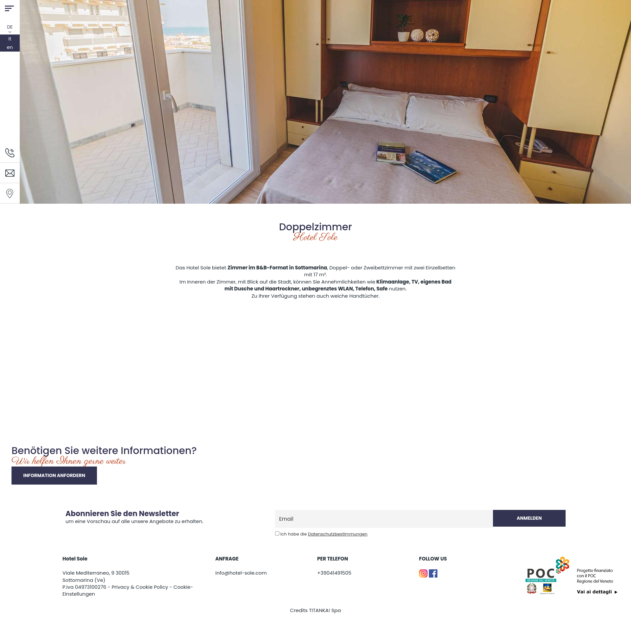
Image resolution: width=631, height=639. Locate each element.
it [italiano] (9, 38)
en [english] (10, 47)
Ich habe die (323, 534)
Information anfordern (54, 475)
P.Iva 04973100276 (84, 586)
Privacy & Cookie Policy (140, 586)
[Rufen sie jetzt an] (9, 152)
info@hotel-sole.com (241, 572)
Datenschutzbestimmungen (337, 534)
